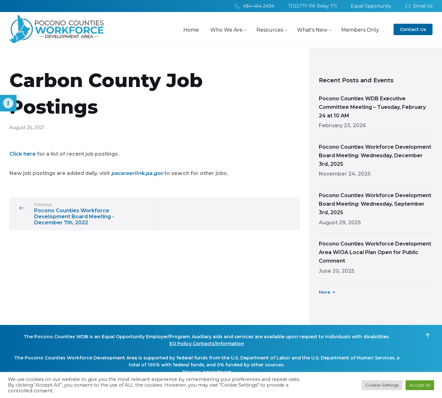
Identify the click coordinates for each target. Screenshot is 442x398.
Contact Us (413, 30)
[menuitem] (191, 30)
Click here (22, 154)
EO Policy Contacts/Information (206, 344)
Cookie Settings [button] (382, 385)
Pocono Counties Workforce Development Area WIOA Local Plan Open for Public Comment (375, 252)
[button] (8, 103)
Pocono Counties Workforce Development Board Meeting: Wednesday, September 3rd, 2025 (375, 204)
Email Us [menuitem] (423, 6)
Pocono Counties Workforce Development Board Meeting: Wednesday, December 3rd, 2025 (375, 155)
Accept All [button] (419, 385)
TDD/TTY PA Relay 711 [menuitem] (312, 6)
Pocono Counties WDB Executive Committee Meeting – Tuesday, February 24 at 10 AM (372, 107)
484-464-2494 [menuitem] (258, 6)
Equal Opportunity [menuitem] (371, 6)
